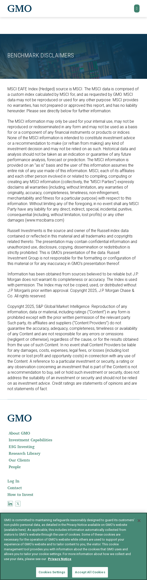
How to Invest (20, 494)
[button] (137, 8)
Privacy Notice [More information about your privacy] (59, 559)
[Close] (139, 520)
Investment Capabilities (30, 439)
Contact (14, 487)
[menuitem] (73, 433)
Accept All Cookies (90, 572)
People (15, 466)
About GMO (19, 433)
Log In (13, 480)
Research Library (24, 453)
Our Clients (19, 460)
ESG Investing (22, 446)
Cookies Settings (52, 572)
